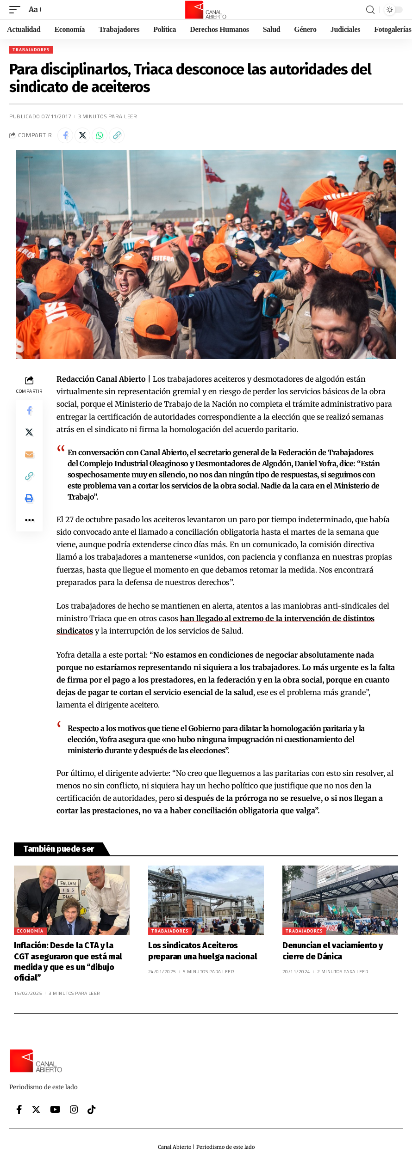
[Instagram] (74, 1109)
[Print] (29, 499)
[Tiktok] (91, 1109)
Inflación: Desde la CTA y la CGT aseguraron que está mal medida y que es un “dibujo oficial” (68, 961)
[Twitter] (36, 1109)
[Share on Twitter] (82, 135)
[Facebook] (19, 1109)
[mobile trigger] (17, 9)
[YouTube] (55, 1109)
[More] (29, 522)
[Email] (29, 455)
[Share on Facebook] (65, 135)
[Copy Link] (117, 135)
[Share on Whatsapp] (99, 135)
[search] (370, 10)
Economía (30, 931)
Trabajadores (31, 50)
